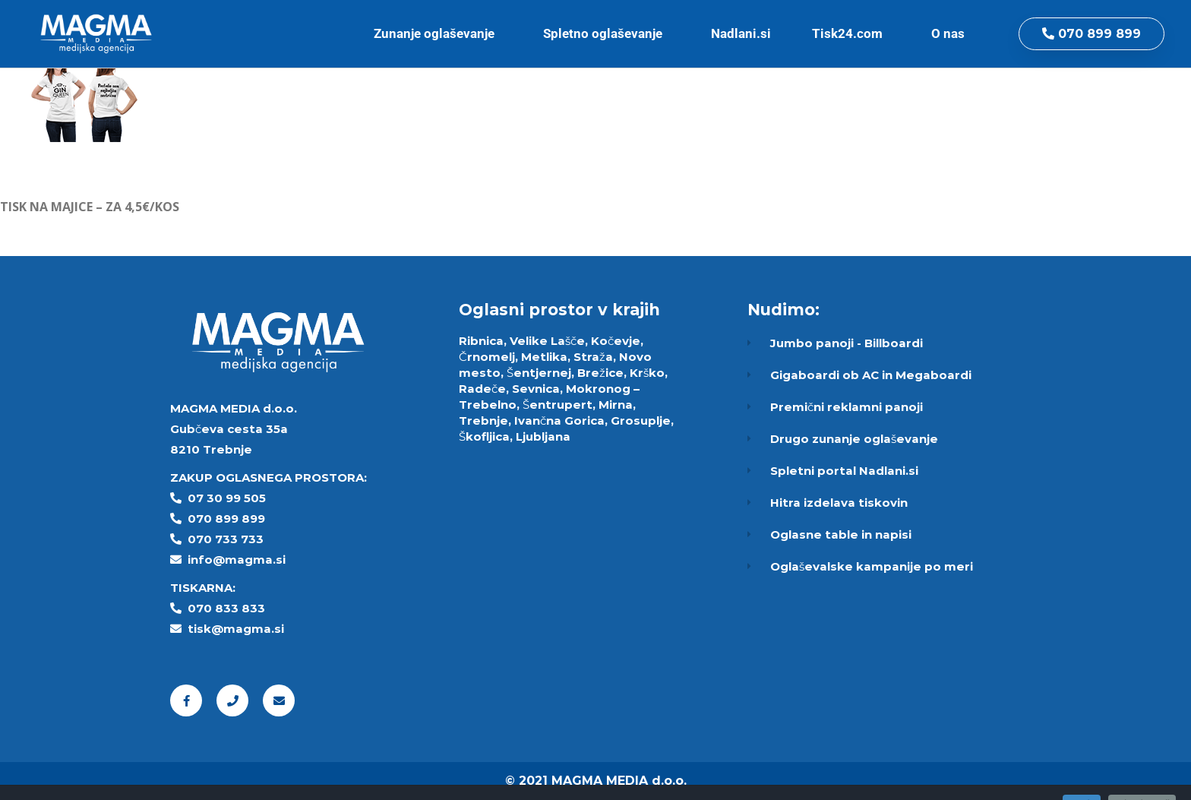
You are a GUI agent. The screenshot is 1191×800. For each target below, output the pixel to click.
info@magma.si (237, 559)
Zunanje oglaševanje (438, 33)
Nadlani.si (741, 33)
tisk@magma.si (236, 628)
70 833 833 (230, 608)
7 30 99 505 (231, 498)
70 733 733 (230, 539)
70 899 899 (230, 518)
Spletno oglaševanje (606, 33)
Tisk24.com (851, 33)
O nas (951, 33)
